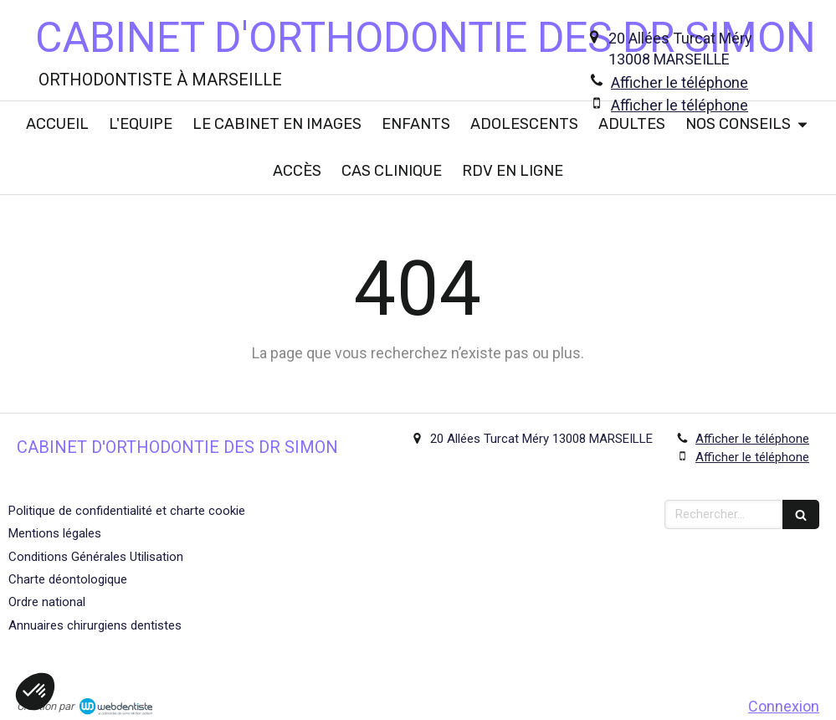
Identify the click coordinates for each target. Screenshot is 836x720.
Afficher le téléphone (679, 82)
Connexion (783, 706)
